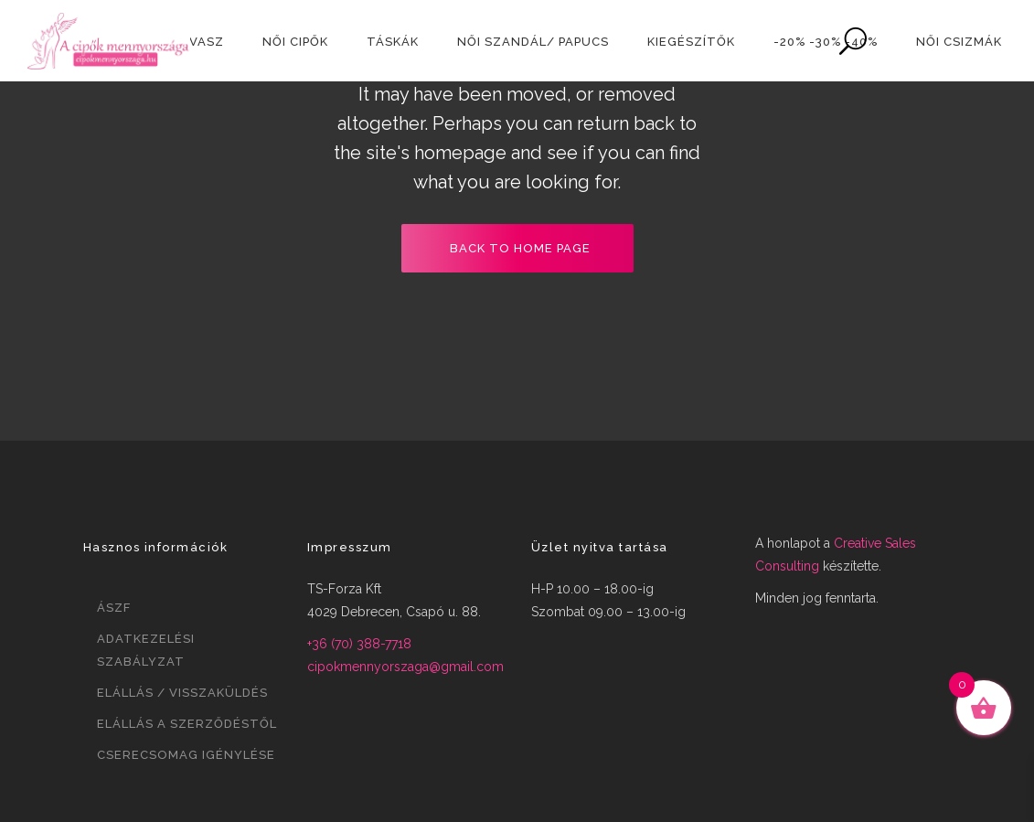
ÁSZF (114, 607)
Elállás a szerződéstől (187, 724)
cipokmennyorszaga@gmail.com (405, 666)
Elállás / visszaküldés (182, 692)
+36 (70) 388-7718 (359, 643)
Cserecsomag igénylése (186, 755)
